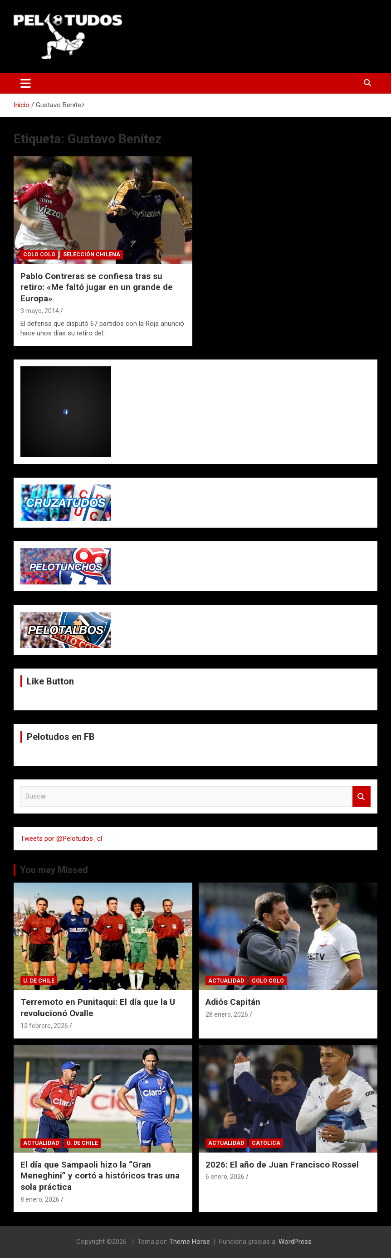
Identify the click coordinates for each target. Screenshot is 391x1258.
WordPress (295, 1242)
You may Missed (54, 869)
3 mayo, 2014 (39, 310)
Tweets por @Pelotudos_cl (61, 838)
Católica (266, 1143)
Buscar (361, 796)
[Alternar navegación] (26, 83)
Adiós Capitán (232, 1002)
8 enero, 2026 (39, 1199)
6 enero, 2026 (224, 1176)
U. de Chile (38, 981)
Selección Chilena (91, 254)
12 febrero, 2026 (44, 1025)
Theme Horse (189, 1242)
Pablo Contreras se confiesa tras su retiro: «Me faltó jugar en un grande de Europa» (96, 287)
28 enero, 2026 (226, 1014)
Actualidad (226, 981)
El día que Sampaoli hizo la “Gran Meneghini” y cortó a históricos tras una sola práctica (100, 1175)
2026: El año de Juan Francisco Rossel (282, 1164)
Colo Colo (39, 254)
